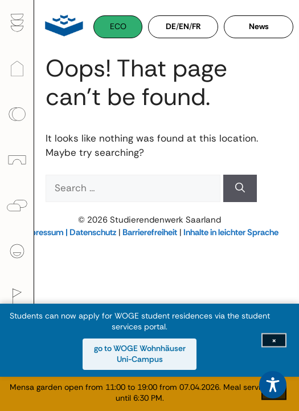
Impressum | (45, 232)
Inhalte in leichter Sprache (230, 232)
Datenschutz (92, 232)
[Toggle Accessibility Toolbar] (273, 385)
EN (184, 26)
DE (171, 26)
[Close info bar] (273, 340)
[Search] (240, 188)
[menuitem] (17, 22)
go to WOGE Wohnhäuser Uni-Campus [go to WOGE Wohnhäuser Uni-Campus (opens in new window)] (140, 354)
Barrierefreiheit (149, 232)
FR (196, 26)
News (259, 26)
